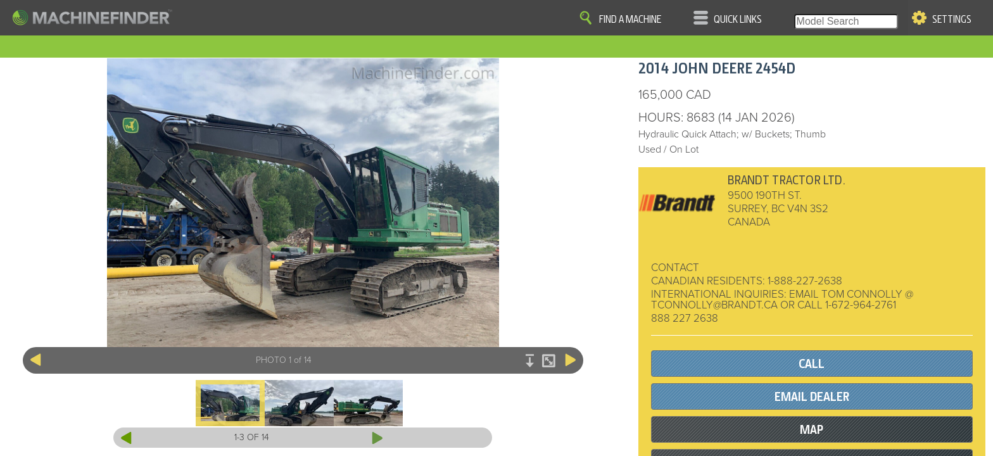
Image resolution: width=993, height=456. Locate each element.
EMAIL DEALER (812, 397)
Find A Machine (630, 20)
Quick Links (738, 20)
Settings (951, 20)
